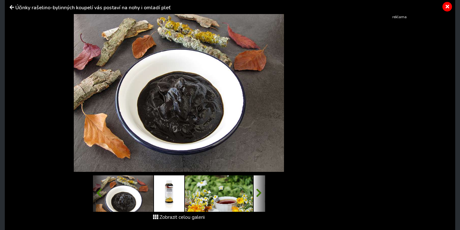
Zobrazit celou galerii (179, 217)
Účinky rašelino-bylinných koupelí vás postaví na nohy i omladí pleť (93, 7)
